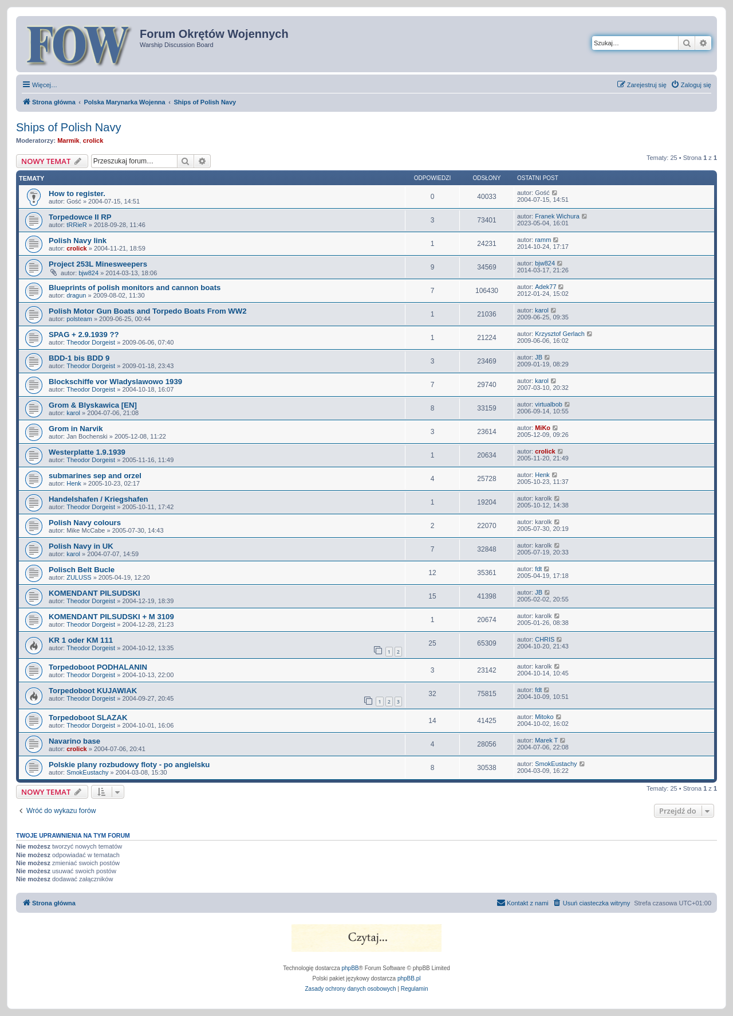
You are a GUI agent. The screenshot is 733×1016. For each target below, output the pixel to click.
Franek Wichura (557, 216)
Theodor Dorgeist (90, 342)
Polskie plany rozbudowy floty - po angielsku (129, 764)
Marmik (68, 140)
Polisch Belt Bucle (82, 569)
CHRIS (544, 639)
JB (538, 357)
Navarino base (74, 741)
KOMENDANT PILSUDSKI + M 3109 (111, 616)
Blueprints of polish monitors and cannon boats (134, 287)
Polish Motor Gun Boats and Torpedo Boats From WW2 (148, 311)
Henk (73, 483)
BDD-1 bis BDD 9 (79, 358)
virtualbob (548, 404)
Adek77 (545, 286)
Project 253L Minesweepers (98, 264)
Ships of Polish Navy (68, 127)
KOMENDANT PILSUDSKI (94, 593)
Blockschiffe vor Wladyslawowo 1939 (115, 381)
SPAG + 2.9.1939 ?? (84, 334)
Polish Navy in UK (81, 546)
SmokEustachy (87, 772)
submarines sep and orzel (95, 475)
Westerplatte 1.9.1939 (87, 452)
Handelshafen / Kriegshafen (98, 499)
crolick (93, 140)
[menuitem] (691, 85)
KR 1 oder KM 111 (81, 640)
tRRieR (76, 224)
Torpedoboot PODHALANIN (98, 667)
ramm (543, 239)
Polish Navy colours (85, 522)
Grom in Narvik (76, 428)
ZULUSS (78, 577)
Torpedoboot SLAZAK (88, 717)
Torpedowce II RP (80, 217)
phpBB (350, 968)
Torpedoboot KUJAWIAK (93, 690)
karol (542, 310)
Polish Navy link (78, 240)
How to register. (77, 193)
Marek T (546, 740)
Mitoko (544, 716)
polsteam (79, 318)
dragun (76, 295)
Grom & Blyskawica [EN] (93, 405)
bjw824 (88, 272)
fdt (538, 568)
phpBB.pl (409, 978)
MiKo (542, 427)
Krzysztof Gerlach (560, 333)
